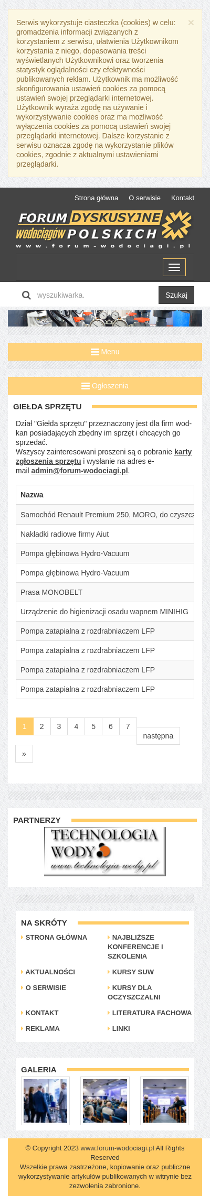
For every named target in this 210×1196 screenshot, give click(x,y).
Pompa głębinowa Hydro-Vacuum (75, 553)
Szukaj (176, 295)
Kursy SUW (131, 972)
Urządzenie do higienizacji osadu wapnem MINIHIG (104, 611)
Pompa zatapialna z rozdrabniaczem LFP (87, 631)
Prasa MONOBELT (51, 592)
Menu (105, 351)
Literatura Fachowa (150, 1013)
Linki (119, 1028)
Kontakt (182, 198)
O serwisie (145, 198)
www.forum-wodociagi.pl (117, 1148)
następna (158, 736)
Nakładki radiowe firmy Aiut (64, 534)
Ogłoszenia (105, 386)
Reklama (40, 1028)
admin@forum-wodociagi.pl (80, 470)
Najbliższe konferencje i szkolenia (135, 946)
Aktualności (48, 972)
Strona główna (96, 198)
